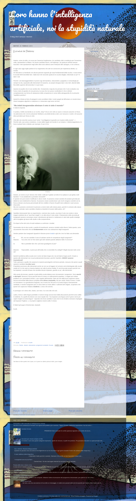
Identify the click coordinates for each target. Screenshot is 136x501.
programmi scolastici (42, 345)
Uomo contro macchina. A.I (21, 476)
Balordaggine (95, 51)
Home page (48, 411)
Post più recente (20, 411)
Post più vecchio (75, 411)
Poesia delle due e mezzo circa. (22, 465)
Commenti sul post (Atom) (27, 415)
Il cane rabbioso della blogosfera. (24, 454)
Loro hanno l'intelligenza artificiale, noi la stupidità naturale (67, 21)
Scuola (51, 345)
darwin (26, 345)
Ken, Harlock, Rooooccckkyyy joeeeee (25, 449)
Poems (89, 81)
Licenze (89, 83)
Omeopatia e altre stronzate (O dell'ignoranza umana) (29, 423)
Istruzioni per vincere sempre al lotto (32, 439)
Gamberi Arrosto (26, 429)
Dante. (21, 345)
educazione (32, 345)
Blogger (95, 496)
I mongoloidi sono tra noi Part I (23, 459)
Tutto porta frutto (26, 481)
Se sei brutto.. (18, 470)
